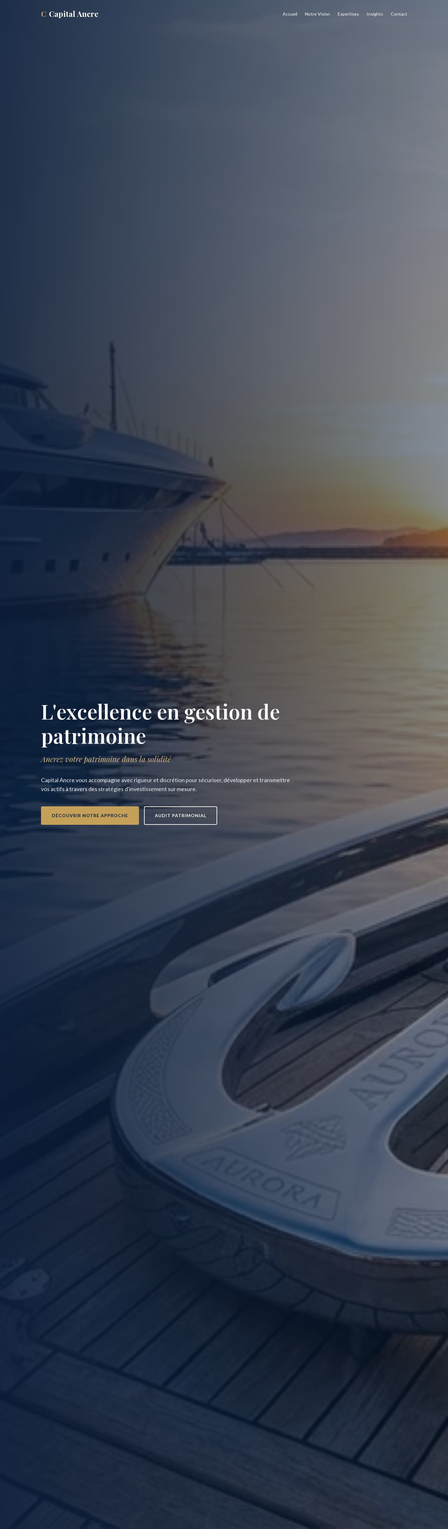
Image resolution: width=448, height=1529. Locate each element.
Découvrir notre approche (90, 815)
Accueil (290, 14)
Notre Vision (317, 14)
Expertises (348, 14)
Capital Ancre (69, 14)
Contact (399, 14)
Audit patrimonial (180, 815)
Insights (375, 14)
